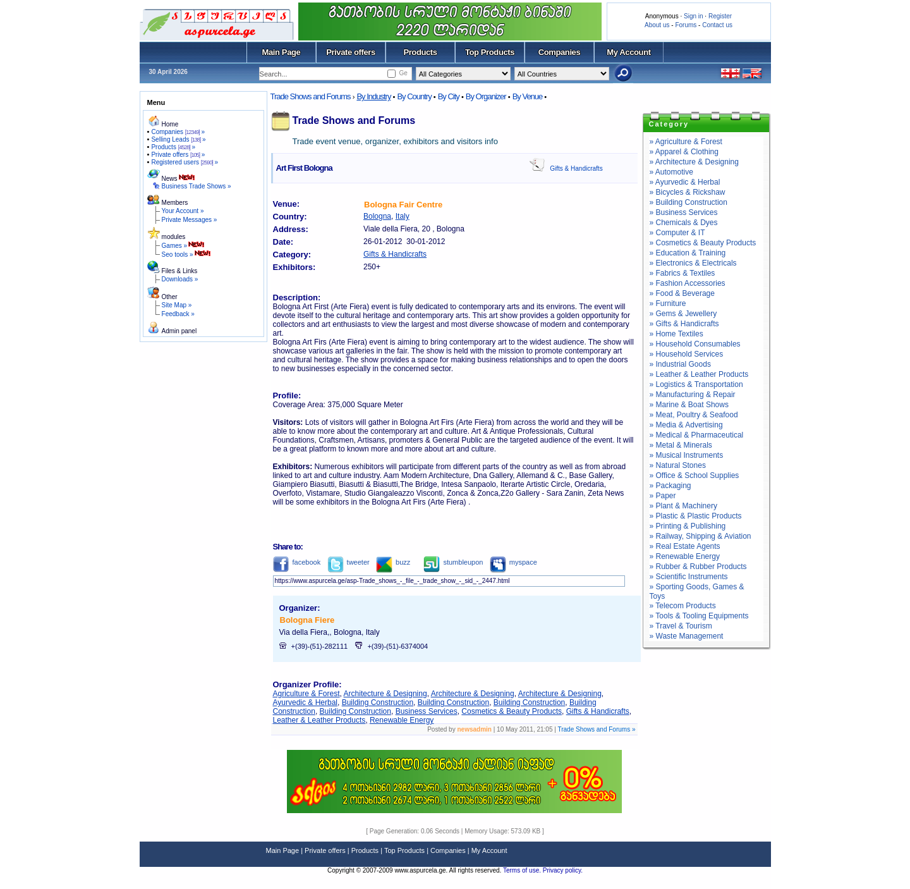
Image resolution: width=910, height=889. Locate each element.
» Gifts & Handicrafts (684, 323)
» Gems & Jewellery (683, 313)
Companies (559, 52)
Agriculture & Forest (306, 693)
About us (657, 24)
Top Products (489, 52)
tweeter (348, 562)
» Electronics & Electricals (693, 263)
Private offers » (178, 154)
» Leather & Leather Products (699, 374)
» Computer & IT (677, 232)
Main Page (281, 52)
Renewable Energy (402, 720)
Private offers (350, 52)
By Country (414, 96)
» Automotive (671, 172)
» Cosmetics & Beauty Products (703, 242)
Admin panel (179, 331)
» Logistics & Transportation (696, 384)
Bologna (377, 216)
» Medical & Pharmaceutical (697, 435)
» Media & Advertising (686, 424)
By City (448, 96)
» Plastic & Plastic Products (696, 516)
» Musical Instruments (687, 455)
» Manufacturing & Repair (693, 394)
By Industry (373, 96)
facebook (297, 562)
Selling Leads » (178, 139)
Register (720, 16)
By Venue (528, 96)
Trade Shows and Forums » (596, 729)
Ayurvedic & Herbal (305, 702)
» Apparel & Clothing (684, 151)
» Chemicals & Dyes (684, 222)
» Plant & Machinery (683, 505)
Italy (403, 216)
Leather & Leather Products (319, 720)
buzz (393, 562)
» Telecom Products (683, 605)
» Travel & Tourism (681, 626)
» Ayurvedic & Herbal (685, 182)
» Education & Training (688, 252)
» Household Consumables (695, 344)
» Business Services (684, 212)
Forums (685, 24)
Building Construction (377, 702)
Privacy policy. (563, 870)
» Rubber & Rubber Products (698, 566)
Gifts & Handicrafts (576, 168)
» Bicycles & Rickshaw (687, 192)
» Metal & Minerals (681, 445)
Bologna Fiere (307, 620)
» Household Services (687, 354)
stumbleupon (453, 562)
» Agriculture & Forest (686, 141)
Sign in (693, 16)
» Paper (663, 495)
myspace (513, 562)
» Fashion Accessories (687, 283)
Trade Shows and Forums (310, 96)
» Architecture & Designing (694, 161)
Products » (173, 147)
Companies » (178, 131)
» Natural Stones (678, 465)
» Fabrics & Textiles (682, 273)
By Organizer (486, 96)
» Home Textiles (676, 333)
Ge (403, 73)
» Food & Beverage (682, 293)
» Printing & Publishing (688, 526)
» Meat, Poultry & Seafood (694, 414)
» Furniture (668, 303)
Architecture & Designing (385, 693)
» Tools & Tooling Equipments (699, 615)
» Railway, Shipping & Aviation (700, 536)
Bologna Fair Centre (403, 204)
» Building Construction (688, 202)
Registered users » (184, 162)
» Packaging (670, 485)
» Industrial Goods (680, 364)
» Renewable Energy (685, 556)
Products (420, 52)
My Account (628, 52)
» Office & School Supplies (694, 475)
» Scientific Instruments (689, 576)
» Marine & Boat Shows (689, 404)
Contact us (717, 24)
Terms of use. (523, 870)
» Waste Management (687, 636)
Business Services (427, 711)
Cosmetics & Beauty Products (511, 711)
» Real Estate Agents (685, 546)
